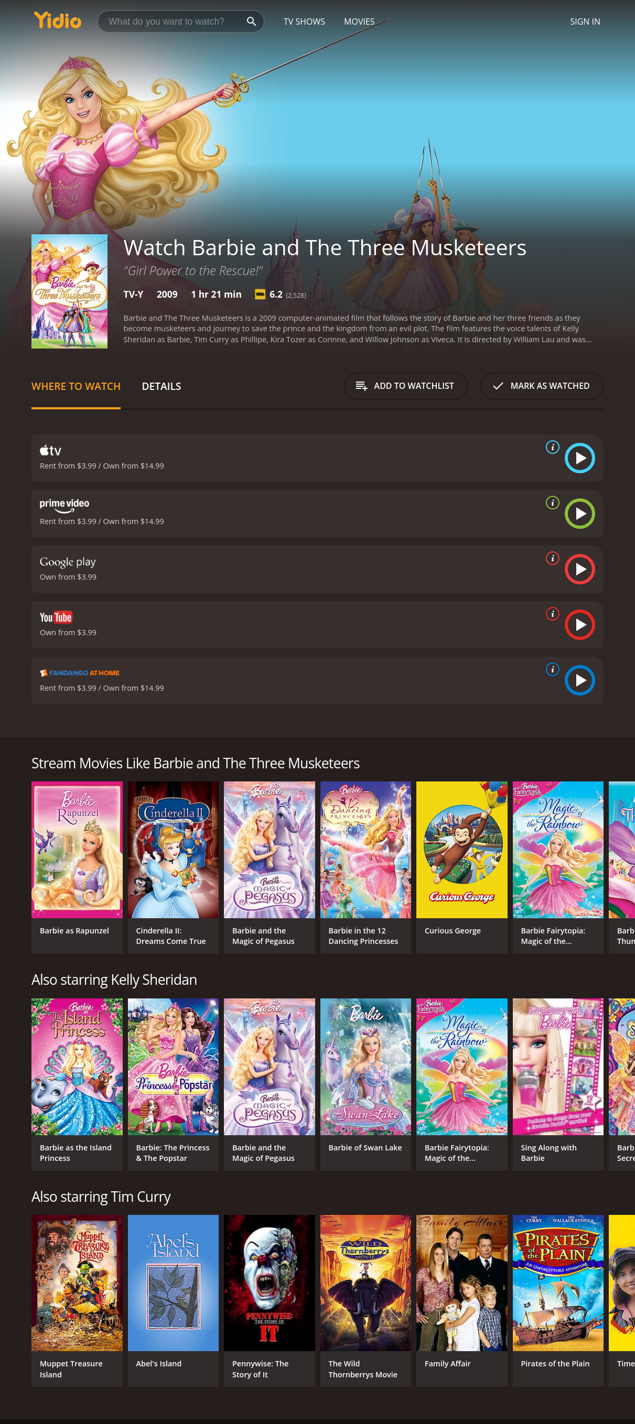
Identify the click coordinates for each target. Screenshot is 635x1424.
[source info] (550, 447)
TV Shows (304, 21)
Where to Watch (76, 386)
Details (161, 386)
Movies (359, 21)
